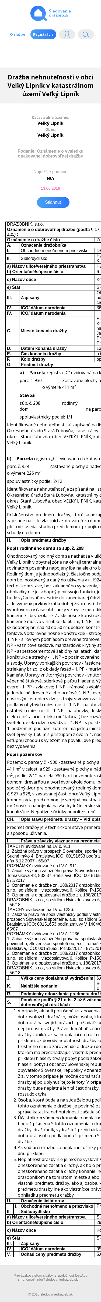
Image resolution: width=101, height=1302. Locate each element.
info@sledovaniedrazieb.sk (57, 1279)
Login (67, 35)
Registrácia (43, 34)
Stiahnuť (53, 202)
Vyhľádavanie (86, 35)
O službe (17, 34)
